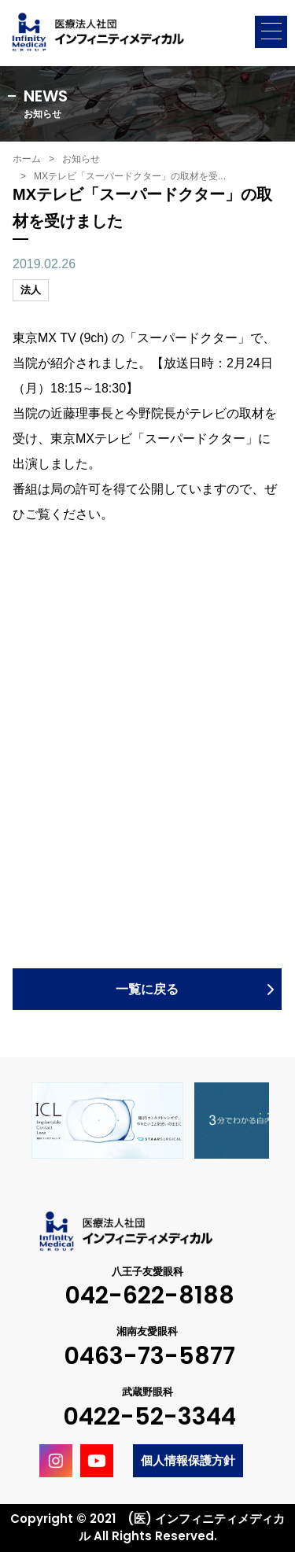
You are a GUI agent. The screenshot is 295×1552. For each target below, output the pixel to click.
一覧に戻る (147, 989)
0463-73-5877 (149, 1356)
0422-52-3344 (149, 1417)
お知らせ (81, 158)
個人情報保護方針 (188, 1460)
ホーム (27, 158)
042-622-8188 (149, 1296)
